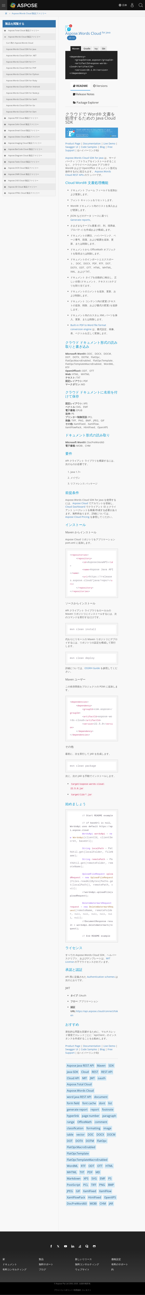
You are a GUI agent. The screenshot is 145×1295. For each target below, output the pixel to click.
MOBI (93, 1203)
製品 (41, 1259)
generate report (77, 1109)
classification (75, 1128)
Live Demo (109, 143)
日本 (122, 5)
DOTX (79, 1141)
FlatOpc (102, 1141)
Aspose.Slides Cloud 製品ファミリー (24, 136)
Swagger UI (71, 147)
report (95, 1109)
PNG (102, 1185)
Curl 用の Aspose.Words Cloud (19, 43)
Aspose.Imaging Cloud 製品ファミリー (25, 143)
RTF (83, 1166)
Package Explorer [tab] (86, 102)
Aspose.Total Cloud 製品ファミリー (23, 30)
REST (95, 1072)
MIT (84, 1078)
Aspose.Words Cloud (87, 33)
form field (73, 1103)
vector (80, 1134)
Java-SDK (72, 1072)
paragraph (109, 1116)
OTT (99, 1166)
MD (98, 1172)
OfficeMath (84, 1122)
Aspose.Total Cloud (79, 1084)
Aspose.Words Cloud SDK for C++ (21, 61)
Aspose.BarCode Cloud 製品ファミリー (25, 149)
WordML (72, 1166)
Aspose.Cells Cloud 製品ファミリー (23, 124)
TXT (82, 1172)
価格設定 (116, 1259)
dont (102, 1103)
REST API (106, 1072)
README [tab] (80, 86)
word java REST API (79, 1097)
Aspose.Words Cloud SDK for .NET (21, 55)
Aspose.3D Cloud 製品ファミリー (22, 186)
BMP (111, 1185)
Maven (101, 1065)
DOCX (100, 1134)
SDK (111, 1065)
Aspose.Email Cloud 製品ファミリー (23, 130)
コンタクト (86, 1290)
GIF (78, 1191)
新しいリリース (83, 1259)
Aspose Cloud (80, 503)
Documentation (92, 143)
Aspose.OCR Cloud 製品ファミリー (23, 168)
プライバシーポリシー (63, 1290)
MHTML (72, 1172)
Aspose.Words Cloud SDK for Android (23, 86)
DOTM (90, 1141)
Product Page (72, 143)
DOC (91, 1134)
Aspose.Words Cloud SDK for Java (21, 49)
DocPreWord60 (77, 1203)
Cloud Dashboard (75, 506)
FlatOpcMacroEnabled (81, 1147)
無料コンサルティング (87, 1264)
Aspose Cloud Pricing (77, 516)
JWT (92, 1078)
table (70, 1134)
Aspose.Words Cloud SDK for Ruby (21, 80)
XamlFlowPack (76, 1197)
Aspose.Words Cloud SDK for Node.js (22, 93)
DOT (69, 1141)
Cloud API (73, 1078)
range (70, 1122)
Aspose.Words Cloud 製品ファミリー (29, 13)
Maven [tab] (75, 48)
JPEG (70, 1191)
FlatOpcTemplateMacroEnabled (87, 1160)
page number (90, 1116)
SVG (94, 1178)
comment (101, 1122)
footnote (107, 1109)
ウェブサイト (82, 1269)
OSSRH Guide (92, 668)
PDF (90, 1172)
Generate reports (80, 219)
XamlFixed (89, 1191)
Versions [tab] (100, 86)
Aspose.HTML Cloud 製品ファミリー (24, 193)
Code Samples (89, 147)
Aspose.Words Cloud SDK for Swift (21, 99)
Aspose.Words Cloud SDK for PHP (21, 68)
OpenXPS (110, 1197)
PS (109, 1178)
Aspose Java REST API (80, 1065)
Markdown (74, 1178)
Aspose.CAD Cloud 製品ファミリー (23, 180)
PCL (85, 1185)
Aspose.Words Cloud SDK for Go (20, 105)
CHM (103, 1203)
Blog (102, 147)
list (110, 1103)
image (107, 1128)
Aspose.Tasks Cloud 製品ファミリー (23, 161)
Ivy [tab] (96, 48)
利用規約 (77, 1290)
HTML (109, 1166)
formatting (93, 1128)
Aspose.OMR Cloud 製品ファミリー (23, 174)
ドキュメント (10, 1264)
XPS (86, 1178)
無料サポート (46, 1264)
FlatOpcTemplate (78, 1153)
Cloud (85, 1072)
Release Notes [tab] (83, 94)
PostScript (73, 1185)
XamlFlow (105, 1191)
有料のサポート (119, 1264)
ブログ (42, 1269)
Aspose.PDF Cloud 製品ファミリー (23, 118)
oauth (102, 1078)
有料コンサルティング (15, 1269)
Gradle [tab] (87, 48)
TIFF (93, 1185)
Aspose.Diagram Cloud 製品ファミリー (25, 155)
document (101, 1097)
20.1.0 (72, 37)
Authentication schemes (101, 976)
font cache (89, 1103)
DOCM (111, 1134)
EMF (102, 1178)
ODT (91, 1166)
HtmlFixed (94, 1197)
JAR (111, 1203)
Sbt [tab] (103, 48)
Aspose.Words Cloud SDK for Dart (21, 111)
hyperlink (73, 1116)
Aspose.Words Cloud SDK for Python (22, 74)
